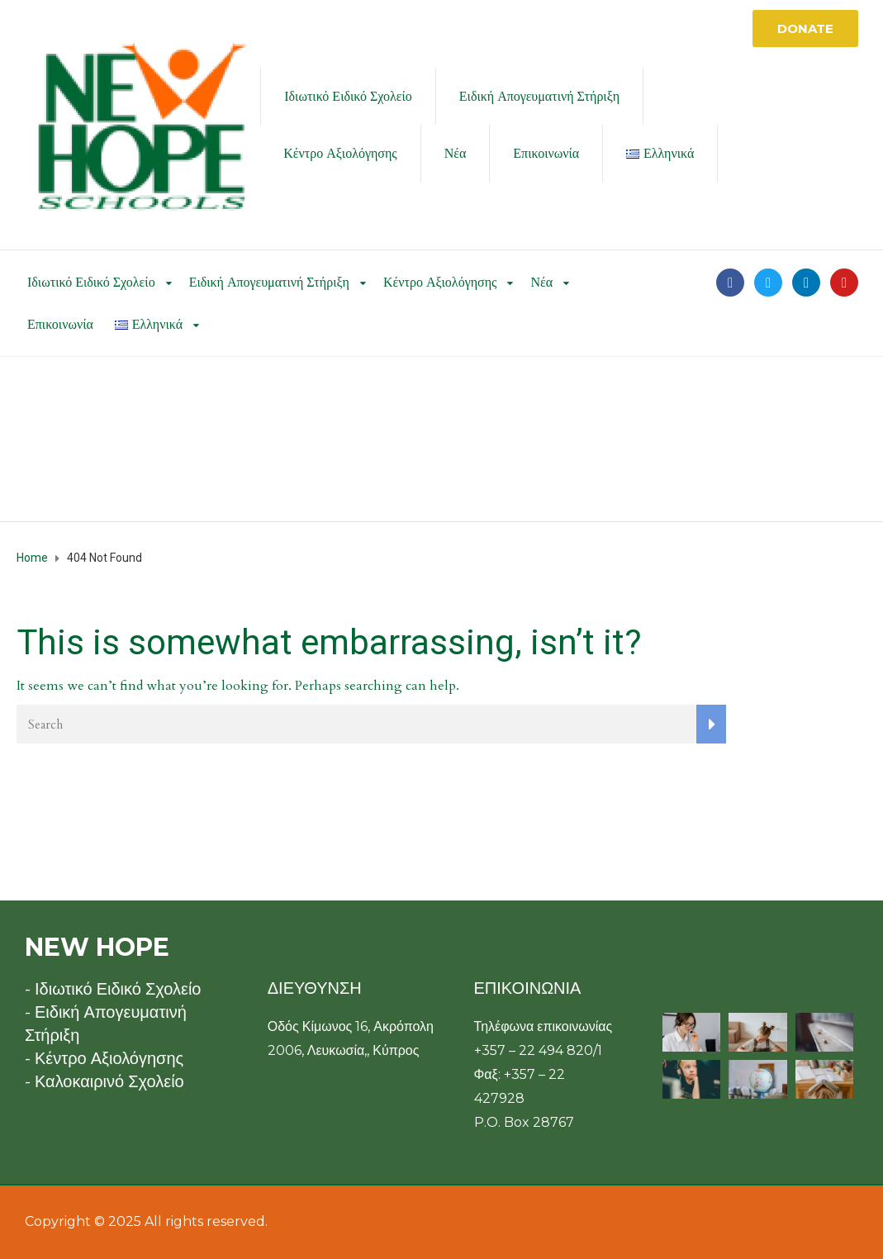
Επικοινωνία (546, 153)
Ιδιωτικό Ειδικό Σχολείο (348, 96)
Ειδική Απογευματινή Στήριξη (539, 96)
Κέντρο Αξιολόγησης (339, 153)
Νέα (455, 153)
